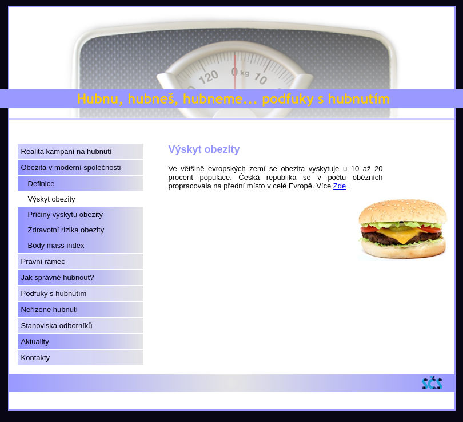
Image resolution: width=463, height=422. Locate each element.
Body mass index (56, 245)
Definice (41, 183)
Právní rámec (43, 261)
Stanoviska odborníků (57, 325)
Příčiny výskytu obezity (65, 214)
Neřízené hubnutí (49, 309)
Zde (339, 186)
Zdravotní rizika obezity (66, 230)
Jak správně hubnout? (57, 277)
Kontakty (35, 357)
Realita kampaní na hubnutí (66, 151)
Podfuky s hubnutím (54, 293)
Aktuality (35, 341)
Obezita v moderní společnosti (71, 167)
